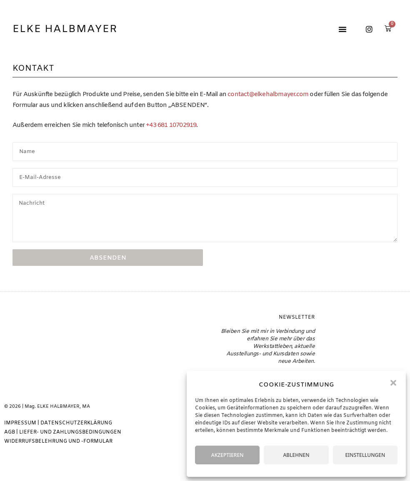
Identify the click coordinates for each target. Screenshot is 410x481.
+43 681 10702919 (171, 125)
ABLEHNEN (296, 455)
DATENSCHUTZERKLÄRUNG (76, 423)
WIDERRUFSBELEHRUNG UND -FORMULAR (58, 441)
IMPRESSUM (20, 423)
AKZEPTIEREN (227, 455)
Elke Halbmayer (65, 29)
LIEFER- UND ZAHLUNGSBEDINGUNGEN (70, 432)
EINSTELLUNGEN (365, 455)
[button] (393, 383)
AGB (9, 432)
